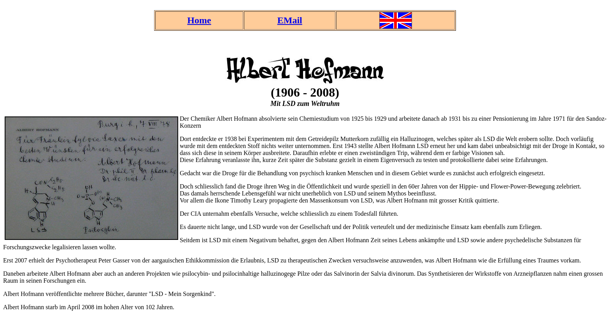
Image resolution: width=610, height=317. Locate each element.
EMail (289, 20)
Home (199, 20)
